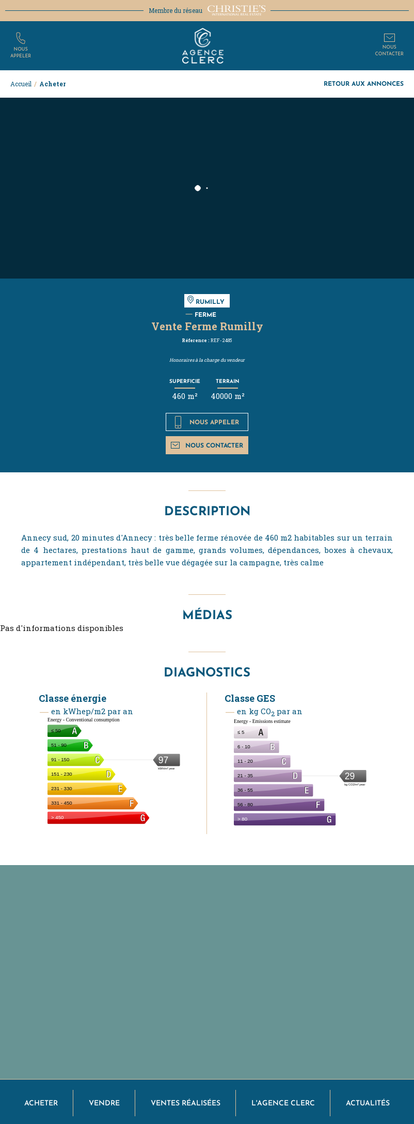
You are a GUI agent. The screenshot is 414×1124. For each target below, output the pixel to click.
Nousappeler (20, 52)
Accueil (20, 84)
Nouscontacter (389, 50)
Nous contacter (207, 445)
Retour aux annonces (364, 83)
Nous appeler (207, 422)
